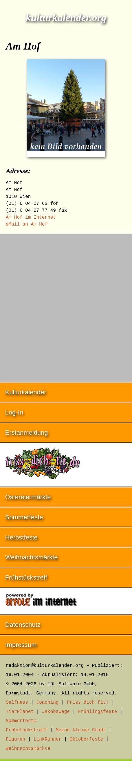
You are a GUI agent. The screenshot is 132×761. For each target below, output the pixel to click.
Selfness (17, 702)
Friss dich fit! (88, 702)
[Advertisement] (66, 305)
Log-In (14, 412)
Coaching (47, 702)
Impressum (21, 644)
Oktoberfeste (86, 739)
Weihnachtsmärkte (31, 557)
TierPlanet (20, 711)
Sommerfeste (24, 517)
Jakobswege (56, 711)
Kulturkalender (25, 392)
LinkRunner (47, 739)
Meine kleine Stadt (81, 730)
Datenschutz (23, 624)
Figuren (15, 739)
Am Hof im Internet (31, 217)
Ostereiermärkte (28, 497)
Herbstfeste (21, 537)
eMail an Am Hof (26, 224)
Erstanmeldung (26, 432)
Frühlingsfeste (97, 711)
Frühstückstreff (26, 577)
